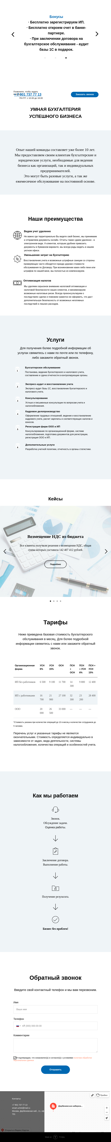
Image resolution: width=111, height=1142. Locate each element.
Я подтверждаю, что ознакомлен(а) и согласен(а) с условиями (52, 1059)
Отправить (55, 1069)
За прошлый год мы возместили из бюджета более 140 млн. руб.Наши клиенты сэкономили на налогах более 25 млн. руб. (55, 31)
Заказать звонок (85, 94)
